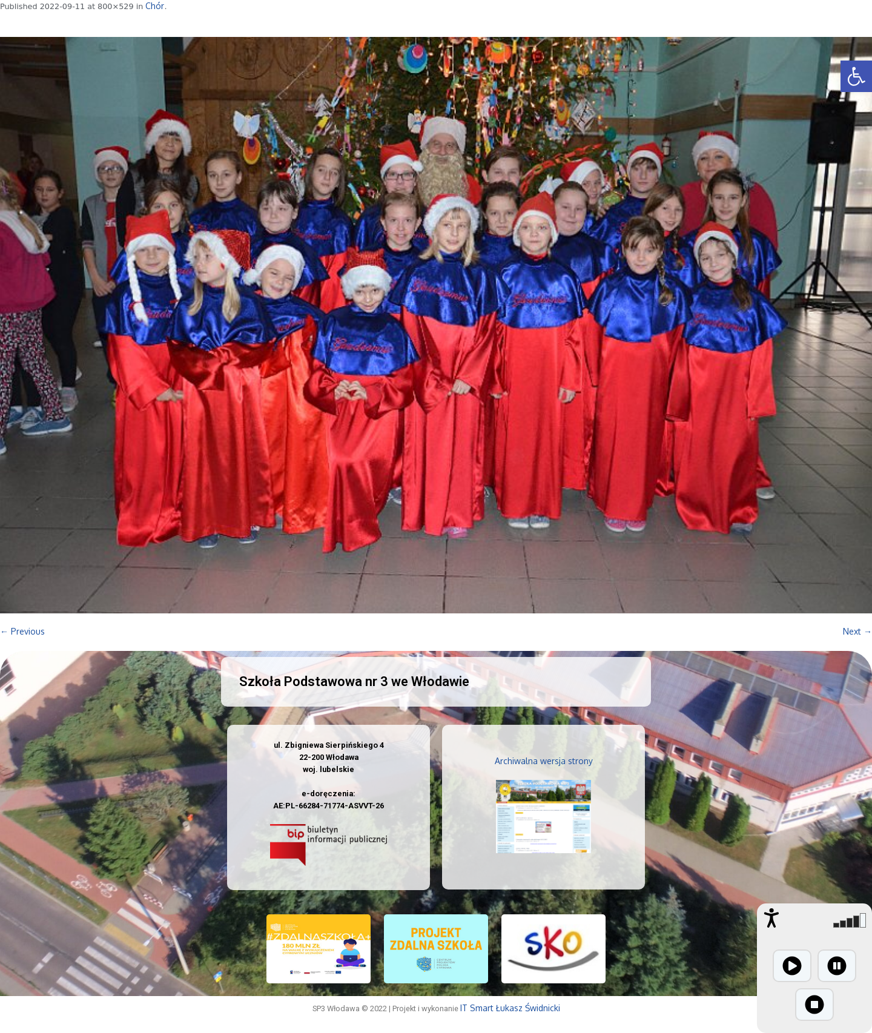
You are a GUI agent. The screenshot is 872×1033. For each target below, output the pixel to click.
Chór (154, 6)
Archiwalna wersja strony (544, 761)
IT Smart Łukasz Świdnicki (510, 1008)
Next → (857, 631)
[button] (856, 76)
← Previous (22, 631)
